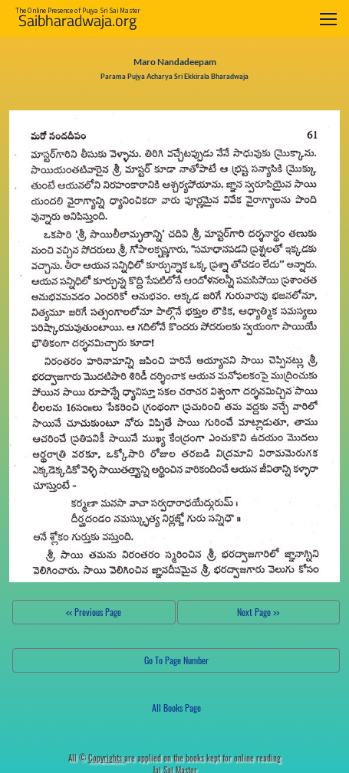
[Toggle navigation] (328, 18)
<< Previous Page (93, 611)
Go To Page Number (176, 660)
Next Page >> (258, 611)
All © (96, 758)
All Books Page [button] (176, 707)
